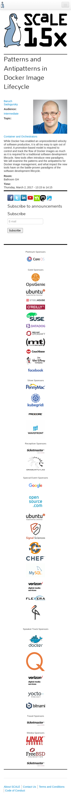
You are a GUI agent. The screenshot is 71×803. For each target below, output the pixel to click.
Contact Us (29, 786)
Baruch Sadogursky (11, 103)
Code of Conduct (15, 790)
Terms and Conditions (51, 786)
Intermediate (11, 113)
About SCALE (12, 786)
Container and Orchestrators (20, 136)
